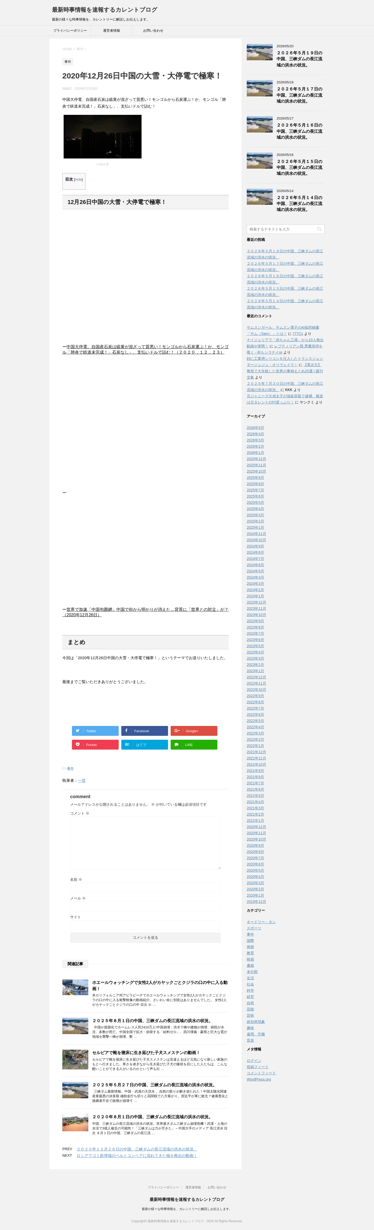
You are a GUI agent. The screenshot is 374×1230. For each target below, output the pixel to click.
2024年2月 (255, 590)
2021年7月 (255, 783)
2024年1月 (255, 596)
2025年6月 (255, 496)
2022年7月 (255, 708)
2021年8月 (255, 777)
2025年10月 (256, 471)
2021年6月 (255, 789)
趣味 (250, 1028)
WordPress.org (259, 1079)
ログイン (254, 1061)
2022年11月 (256, 683)
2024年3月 (255, 583)
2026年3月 (255, 440)
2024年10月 (256, 540)
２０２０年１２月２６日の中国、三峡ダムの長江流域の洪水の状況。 (137, 1149)
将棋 (250, 947)
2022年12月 (256, 677)
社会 (250, 984)
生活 (250, 978)
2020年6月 (255, 864)
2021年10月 (256, 764)
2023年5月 (255, 646)
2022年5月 (255, 721)
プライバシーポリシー (70, 30)
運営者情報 (111, 30)
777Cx (298, 334)
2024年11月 (256, 534)
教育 (250, 953)
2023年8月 (255, 627)
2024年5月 (255, 571)
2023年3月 (255, 658)
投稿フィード (258, 1067)
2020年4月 (255, 877)
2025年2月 (255, 521)
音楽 (250, 1040)
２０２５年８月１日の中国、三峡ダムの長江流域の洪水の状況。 (152, 1021)
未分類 (252, 972)
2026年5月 (255, 428)
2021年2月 (255, 814)
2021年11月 (256, 758)
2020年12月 (256, 827)
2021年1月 (255, 820)
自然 (250, 1003)
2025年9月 (255, 477)
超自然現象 (256, 1022)
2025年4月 (255, 509)
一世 (82, 780)
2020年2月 (255, 889)
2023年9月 (255, 621)
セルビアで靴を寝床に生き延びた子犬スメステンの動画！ (146, 1052)
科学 (250, 990)
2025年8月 (255, 484)
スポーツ (254, 928)
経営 (250, 997)
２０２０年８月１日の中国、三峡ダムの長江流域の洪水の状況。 (152, 1117)
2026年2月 (255, 446)
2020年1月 (255, 895)
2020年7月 (255, 858)
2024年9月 (255, 546)
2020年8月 (255, 852)
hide (78, 179)
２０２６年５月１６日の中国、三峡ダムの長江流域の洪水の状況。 (299, 131)
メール (78, 898)
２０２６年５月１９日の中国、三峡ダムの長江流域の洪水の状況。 (299, 59)
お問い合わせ (153, 30)
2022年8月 (255, 702)
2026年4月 (255, 434)
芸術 (250, 1015)
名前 (76, 879)
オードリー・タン (261, 922)
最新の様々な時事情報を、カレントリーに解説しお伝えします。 (187, 1209)
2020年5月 (255, 870)
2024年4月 (255, 577)
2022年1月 (255, 746)
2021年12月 (256, 752)
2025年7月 (255, 490)
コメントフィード (261, 1073)
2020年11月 (256, 833)
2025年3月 (255, 515)
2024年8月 (255, 552)
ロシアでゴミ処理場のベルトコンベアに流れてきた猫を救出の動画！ (137, 1155)
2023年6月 (255, 640)
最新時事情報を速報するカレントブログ (104, 9)
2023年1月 (255, 671)
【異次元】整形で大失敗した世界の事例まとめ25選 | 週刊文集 (285, 371)
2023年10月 (256, 615)
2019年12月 (256, 902)
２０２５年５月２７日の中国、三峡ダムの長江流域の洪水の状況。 (154, 1085)
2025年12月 (256, 459)
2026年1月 (255, 453)
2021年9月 (255, 771)
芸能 (250, 1009)
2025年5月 (255, 502)
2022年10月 (256, 689)
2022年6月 (255, 714)
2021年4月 (255, 802)
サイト (75, 917)
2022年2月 (255, 739)
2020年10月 (256, 839)
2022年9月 (255, 696)
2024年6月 (255, 565)
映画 (250, 959)
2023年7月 (255, 633)
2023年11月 (256, 608)
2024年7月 (255, 559)
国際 (250, 940)
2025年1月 (255, 527)
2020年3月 (255, 883)
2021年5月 (255, 795)
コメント (79, 813)
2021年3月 (255, 808)
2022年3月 (255, 733)
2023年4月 (255, 652)
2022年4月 (255, 727)
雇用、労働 (256, 1034)
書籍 (250, 965)
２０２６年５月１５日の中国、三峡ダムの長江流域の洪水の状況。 (299, 167)
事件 (70, 768)
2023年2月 (255, 665)
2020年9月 (255, 845)
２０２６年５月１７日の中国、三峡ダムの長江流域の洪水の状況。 (299, 95)
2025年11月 (256, 465)
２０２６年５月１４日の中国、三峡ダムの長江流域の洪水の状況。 (299, 203)
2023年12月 (256, 602)
